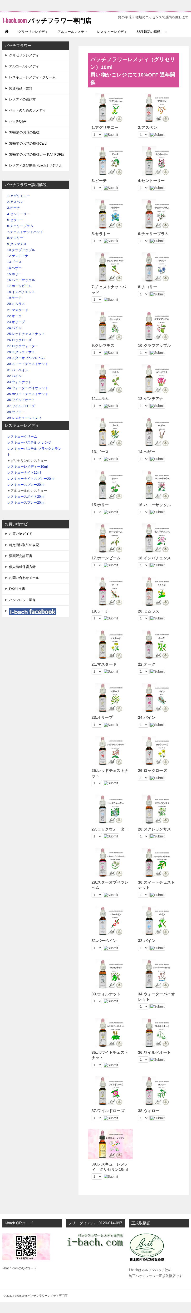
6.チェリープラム (20, 236)
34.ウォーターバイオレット (27, 398)
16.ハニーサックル (21, 291)
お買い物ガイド (20, 544)
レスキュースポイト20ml (25, 507)
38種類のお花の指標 (24, 143)
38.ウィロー (16, 423)
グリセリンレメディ (33, 42)
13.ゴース (14, 272)
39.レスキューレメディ (24, 429)
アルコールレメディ (73, 42)
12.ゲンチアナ (17, 267)
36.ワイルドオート (21, 410)
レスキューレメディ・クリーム (32, 88)
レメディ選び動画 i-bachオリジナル (35, 176)
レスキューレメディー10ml (27, 477)
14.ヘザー (16, 278)
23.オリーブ (16, 333)
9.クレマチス (17, 255)
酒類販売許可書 (20, 566)
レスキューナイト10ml (24, 483)
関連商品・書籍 (20, 99)
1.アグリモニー (18, 206)
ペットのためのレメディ (27, 121)
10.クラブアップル (21, 261)
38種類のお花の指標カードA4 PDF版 (36, 165)
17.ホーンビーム (19, 297)
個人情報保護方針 (22, 577)
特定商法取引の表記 (24, 556)
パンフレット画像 (22, 611)
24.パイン (14, 338)
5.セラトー (15, 231)
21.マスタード (17, 321)
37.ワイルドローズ (21, 417)
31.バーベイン (17, 381)
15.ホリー (14, 285)
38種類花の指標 (148, 42)
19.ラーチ (14, 308)
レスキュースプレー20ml (25, 495)
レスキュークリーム (22, 447)
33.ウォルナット (19, 393)
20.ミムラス (16, 314)
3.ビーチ (13, 218)
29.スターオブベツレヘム (26, 368)
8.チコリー (15, 248)
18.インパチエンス (21, 302)
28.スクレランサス (21, 363)
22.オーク (14, 327)
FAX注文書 (17, 599)
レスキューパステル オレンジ (29, 453)
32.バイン (14, 387)
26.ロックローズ (19, 351)
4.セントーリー (18, 225)
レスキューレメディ (112, 42)
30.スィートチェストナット (27, 374)
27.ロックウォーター (22, 357)
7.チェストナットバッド (25, 242)
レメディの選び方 (22, 110)
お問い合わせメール (24, 588)
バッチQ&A (17, 132)
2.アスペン (15, 212)
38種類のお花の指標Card (28, 154)
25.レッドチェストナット (26, 344)
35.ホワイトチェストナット (27, 404)
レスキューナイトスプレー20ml (30, 489)
